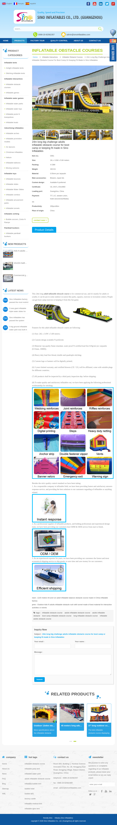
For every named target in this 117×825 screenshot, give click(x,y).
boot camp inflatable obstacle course (56, 616)
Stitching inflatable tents (14, 73)
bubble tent (29, 794)
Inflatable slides (11, 184)
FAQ (4, 779)
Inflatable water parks (13, 104)
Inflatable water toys (13, 109)
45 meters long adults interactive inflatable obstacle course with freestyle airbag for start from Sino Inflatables (100, 725)
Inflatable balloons (12, 163)
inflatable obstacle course (52, 613)
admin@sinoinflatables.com (78, 34)
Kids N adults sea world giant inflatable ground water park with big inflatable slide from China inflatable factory (21, 251)
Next (33, 720)
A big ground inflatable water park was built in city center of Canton (18, 330)
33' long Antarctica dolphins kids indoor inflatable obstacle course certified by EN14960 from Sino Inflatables (46, 725)
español (31, 4)
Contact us (95, 41)
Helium (7, 157)
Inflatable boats (11, 122)
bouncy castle (30, 799)
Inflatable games (11, 93)
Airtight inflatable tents (14, 68)
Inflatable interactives (13, 79)
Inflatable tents (10, 63)
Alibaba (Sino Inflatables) (64, 818)
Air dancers (9, 147)
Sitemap (5, 789)
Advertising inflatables (13, 128)
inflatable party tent (32, 769)
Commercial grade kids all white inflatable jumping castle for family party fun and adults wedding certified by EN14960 (21, 275)
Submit (39, 679)
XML (4, 794)
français (19, 4)
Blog (4, 784)
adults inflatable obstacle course (77, 613)
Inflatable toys (10, 173)
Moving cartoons (11, 168)
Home (4, 764)
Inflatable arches (11, 133)
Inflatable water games (13, 98)
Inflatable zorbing (11, 214)
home (5, 41)
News (4, 774)
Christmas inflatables (13, 152)
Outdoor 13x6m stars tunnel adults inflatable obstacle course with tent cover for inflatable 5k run (73, 725)
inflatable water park (33, 774)
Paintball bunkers (11, 228)
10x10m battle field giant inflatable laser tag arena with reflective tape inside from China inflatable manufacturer (21, 263)
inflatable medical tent (33, 804)
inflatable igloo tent (32, 809)
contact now (40, 220)
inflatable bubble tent (33, 784)
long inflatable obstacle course (85, 616)
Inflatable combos (12, 195)
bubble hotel (29, 789)
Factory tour (37, 41)
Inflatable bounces (12, 179)
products (19, 41)
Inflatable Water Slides (14, 189)
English (7, 4)
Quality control (59, 41)
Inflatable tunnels (11, 208)
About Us (78, 41)
